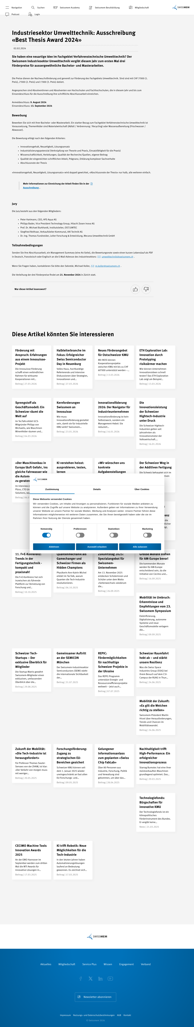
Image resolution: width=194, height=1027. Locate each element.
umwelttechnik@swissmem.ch (117, 257)
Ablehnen (54, 546)
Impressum (65, 1015)
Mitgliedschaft (138, 7)
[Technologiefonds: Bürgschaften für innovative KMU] (155, 812)
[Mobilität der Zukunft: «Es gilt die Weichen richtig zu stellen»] (155, 715)
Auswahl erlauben (97, 546)
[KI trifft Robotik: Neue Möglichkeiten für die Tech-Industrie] (73, 860)
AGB (119, 1015)
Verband (146, 964)
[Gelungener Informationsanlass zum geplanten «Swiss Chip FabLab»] (114, 765)
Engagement (126, 964)
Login (34, 14)
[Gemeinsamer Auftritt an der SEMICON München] (73, 667)
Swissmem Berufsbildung (104, 7)
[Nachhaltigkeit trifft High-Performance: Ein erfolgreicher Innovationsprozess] (155, 764)
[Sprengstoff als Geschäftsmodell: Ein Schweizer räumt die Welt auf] (31, 419)
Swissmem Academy (66, 7)
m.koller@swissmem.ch (107, 266)
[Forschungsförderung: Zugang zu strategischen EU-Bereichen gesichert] (73, 765)
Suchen (37, 7)
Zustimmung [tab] (52, 489)
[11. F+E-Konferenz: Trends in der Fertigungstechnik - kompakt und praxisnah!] (31, 573)
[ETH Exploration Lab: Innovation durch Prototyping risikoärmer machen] (155, 367)
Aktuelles (45, 964)
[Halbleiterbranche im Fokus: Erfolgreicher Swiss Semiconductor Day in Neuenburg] (73, 367)
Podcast (11, 14)
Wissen (108, 964)
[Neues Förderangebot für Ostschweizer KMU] (114, 362)
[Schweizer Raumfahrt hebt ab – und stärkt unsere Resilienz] (155, 667)
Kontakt (127, 1015)
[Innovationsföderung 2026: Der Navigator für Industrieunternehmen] (114, 417)
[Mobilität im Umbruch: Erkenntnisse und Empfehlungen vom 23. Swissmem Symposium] (155, 616)
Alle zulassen (140, 546)
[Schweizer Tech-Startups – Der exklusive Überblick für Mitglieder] (31, 670)
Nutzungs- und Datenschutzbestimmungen (94, 1015)
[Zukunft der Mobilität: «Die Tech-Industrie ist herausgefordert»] (31, 763)
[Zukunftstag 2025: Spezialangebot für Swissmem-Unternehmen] (114, 572)
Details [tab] (97, 489)
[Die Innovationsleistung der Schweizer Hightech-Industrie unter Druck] (155, 423)
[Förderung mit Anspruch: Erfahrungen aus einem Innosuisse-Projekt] (31, 367)
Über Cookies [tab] (142, 489)
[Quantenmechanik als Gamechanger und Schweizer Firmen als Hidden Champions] (73, 571)
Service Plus (89, 964)
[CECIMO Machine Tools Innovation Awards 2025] (31, 860)
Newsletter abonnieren (97, 997)
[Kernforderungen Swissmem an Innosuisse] (73, 417)
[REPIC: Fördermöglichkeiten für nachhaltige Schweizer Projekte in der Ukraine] (114, 672)
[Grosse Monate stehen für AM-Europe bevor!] (155, 566)
